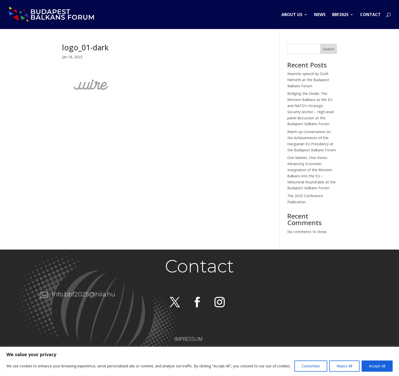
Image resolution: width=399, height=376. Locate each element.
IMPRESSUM (188, 339)
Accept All (377, 366)
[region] (199, 361)
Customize (311, 366)
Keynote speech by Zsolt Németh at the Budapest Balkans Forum (308, 79)
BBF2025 (340, 15)
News (319, 15)
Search (328, 49)
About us (291, 15)
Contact (370, 15)
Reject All (344, 366)
